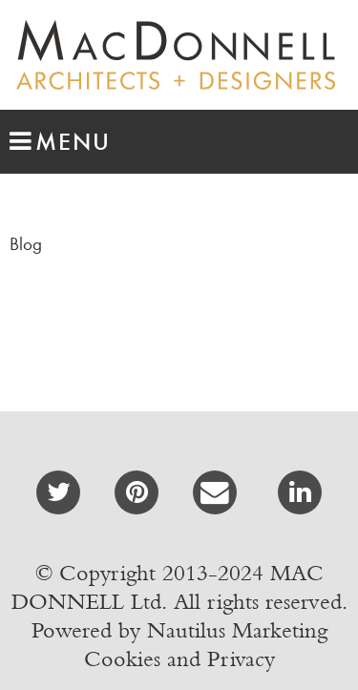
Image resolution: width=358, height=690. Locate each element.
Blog (26, 244)
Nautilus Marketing (237, 630)
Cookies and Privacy (179, 658)
